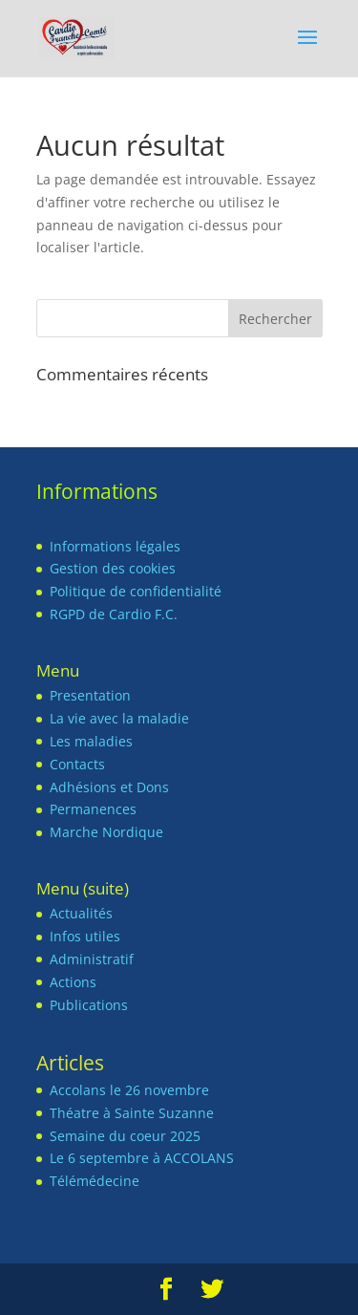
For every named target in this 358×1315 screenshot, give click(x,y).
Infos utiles (85, 936)
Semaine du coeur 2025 (125, 1136)
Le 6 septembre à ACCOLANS (142, 1158)
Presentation (90, 695)
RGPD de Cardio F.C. (114, 614)
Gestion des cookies (113, 568)
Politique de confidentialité (135, 591)
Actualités (81, 913)
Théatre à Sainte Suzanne (132, 1113)
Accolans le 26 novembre (129, 1090)
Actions (73, 982)
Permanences (93, 809)
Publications (89, 1005)
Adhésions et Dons (109, 787)
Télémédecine (94, 1181)
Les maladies (91, 741)
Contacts (77, 764)
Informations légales (115, 546)
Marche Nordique (106, 832)
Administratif (92, 959)
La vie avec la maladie (119, 718)
